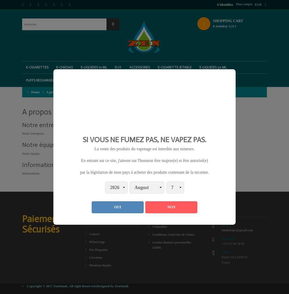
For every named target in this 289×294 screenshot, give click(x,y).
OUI (117, 207)
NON (171, 207)
